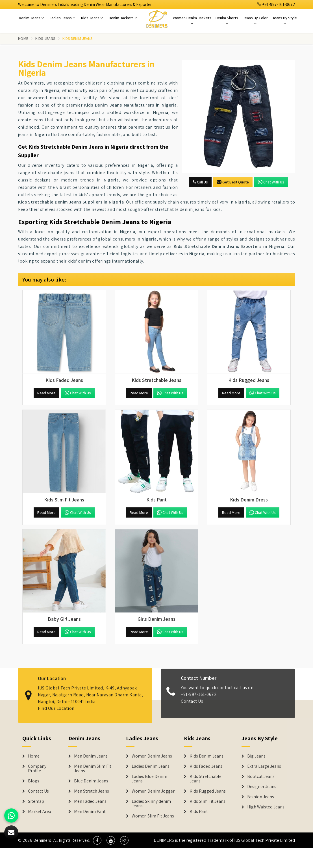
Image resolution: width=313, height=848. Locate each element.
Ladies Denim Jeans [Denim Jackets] (150, 766)
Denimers (42, 840)
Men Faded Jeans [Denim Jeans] (90, 801)
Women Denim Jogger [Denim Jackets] (153, 791)
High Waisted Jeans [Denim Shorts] (265, 807)
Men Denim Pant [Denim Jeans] (90, 811)
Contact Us (192, 705)
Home (23, 38)
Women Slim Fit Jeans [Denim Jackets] (153, 816)
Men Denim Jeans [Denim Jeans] (91, 756)
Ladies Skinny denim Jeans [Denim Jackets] (151, 803)
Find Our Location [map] (56, 704)
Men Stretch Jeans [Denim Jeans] (91, 791)
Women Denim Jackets (192, 20)
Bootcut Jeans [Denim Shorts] (261, 776)
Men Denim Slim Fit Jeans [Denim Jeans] (92, 768)
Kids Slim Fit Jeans (207, 801)
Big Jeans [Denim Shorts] (256, 756)
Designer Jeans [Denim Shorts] (261, 786)
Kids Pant (199, 811)
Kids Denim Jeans (206, 756)
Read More (46, 392)
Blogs (33, 781)
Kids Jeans (92, 17)
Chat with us (271, 182)
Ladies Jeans (62, 17)
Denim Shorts (227, 20)
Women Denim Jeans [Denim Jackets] (152, 756)
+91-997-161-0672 (276, 4)
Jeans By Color (255, 20)
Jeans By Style (284, 20)
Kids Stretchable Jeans (205, 778)
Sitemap (36, 801)
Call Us (200, 182)
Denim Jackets (123, 17)
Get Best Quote (233, 182)
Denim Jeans (31, 17)
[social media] (97, 840)
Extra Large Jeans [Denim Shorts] (264, 766)
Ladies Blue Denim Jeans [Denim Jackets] (149, 778)
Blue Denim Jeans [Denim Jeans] (91, 781)
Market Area (39, 811)
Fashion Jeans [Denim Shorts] (260, 797)
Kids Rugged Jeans (208, 791)
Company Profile (37, 768)
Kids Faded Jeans (206, 766)
